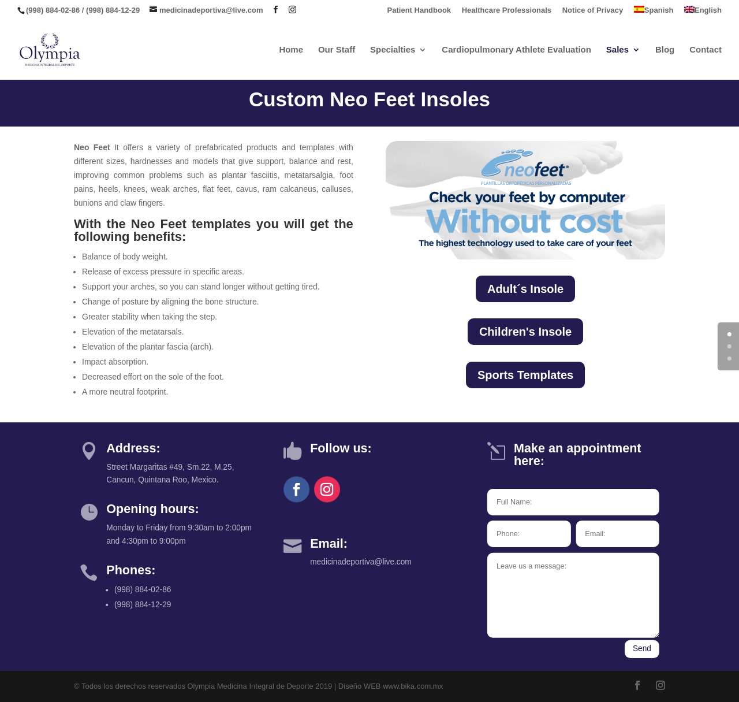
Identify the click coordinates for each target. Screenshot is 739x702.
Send (642, 648)
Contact (705, 50)
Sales (617, 50)
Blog (664, 50)
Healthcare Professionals (506, 10)
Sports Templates (525, 375)
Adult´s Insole (525, 289)
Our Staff (336, 50)
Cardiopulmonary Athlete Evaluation (516, 50)
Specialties (392, 50)
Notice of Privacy (593, 10)
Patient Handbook (419, 10)
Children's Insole (525, 331)
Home (291, 50)
